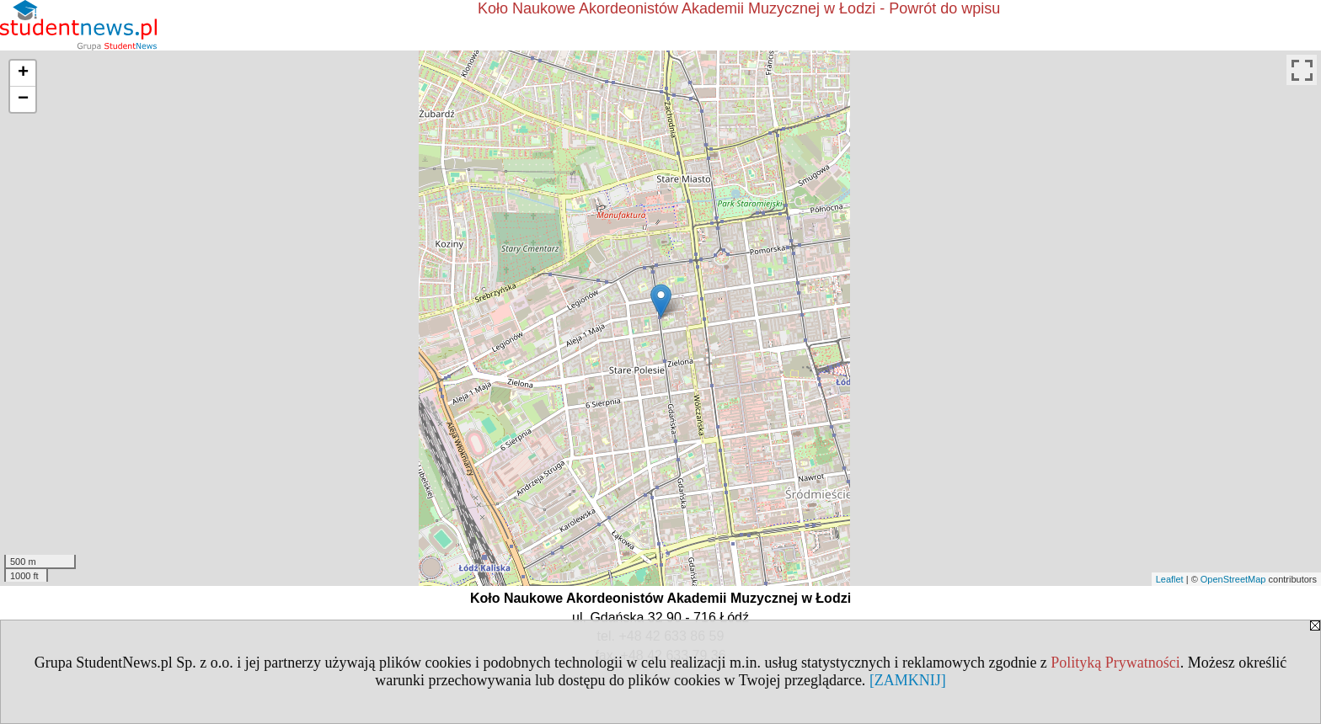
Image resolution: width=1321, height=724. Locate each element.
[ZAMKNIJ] (907, 680)
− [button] (23, 99)
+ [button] (23, 73)
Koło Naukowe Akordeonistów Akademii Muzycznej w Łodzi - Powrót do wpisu (739, 8)
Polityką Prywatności (1115, 662)
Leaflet (1170, 579)
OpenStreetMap (1233, 579)
